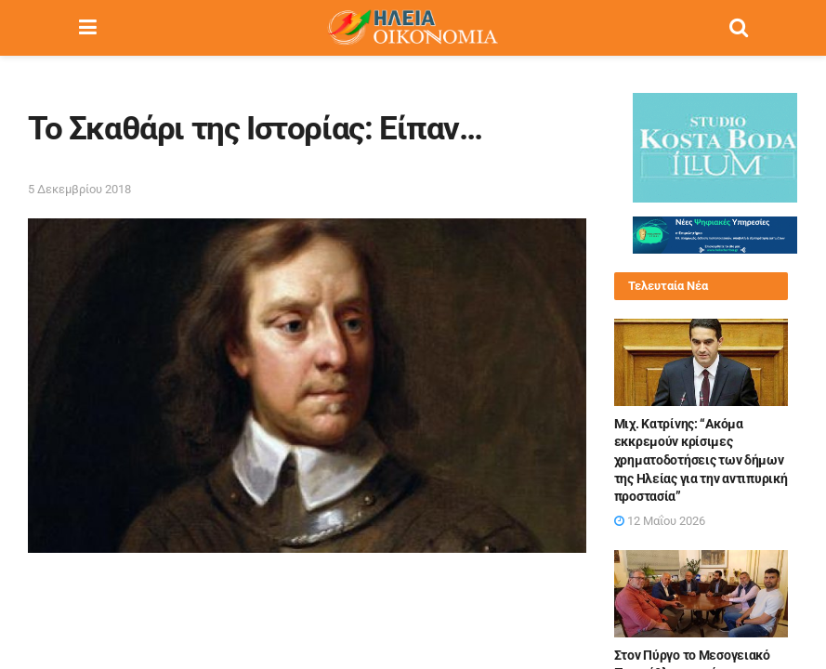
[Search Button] (738, 28)
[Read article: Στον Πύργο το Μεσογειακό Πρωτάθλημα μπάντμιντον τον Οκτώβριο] (701, 593)
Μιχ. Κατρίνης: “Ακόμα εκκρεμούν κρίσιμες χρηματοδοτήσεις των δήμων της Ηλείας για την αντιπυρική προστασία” (701, 460)
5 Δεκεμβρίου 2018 (79, 189)
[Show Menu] (88, 28)
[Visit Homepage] (412, 27)
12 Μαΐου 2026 (659, 521)
